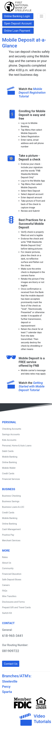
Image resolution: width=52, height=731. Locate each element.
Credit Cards (8, 473)
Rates (5, 557)
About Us (6, 562)
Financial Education (11, 574)
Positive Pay (8, 535)
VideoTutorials (42, 718)
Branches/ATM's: (16, 676)
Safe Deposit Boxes (11, 579)
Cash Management (11, 529)
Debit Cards (8, 451)
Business (8, 489)
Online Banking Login (17, 16)
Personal (9, 422)
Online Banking (9, 462)
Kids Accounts (9, 440)
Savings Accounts (11, 434)
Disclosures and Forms (13, 602)
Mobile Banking (9, 456)
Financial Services (11, 479)
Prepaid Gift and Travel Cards (16, 607)
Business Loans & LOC (13, 507)
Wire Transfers (9, 596)
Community (7, 568)
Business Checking (11, 495)
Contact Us (10, 663)
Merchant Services (11, 540)
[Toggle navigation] (41, 16)
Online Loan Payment (17, 30)
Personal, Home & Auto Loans (16, 445)
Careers (6, 585)
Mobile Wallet (8, 468)
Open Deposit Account (18, 23)
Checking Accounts (11, 429)
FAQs (4, 590)
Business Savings (10, 501)
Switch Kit (7, 613)
